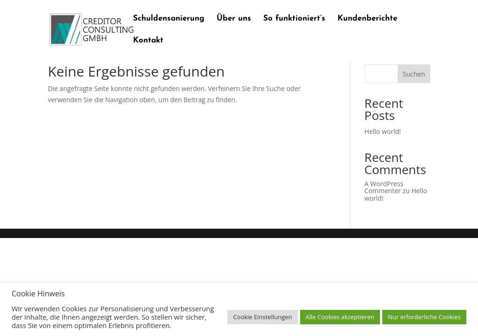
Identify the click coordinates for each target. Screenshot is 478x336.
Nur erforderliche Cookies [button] (424, 317)
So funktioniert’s (294, 18)
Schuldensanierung (168, 18)
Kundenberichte (367, 18)
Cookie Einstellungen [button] (262, 317)
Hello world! (383, 131)
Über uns (234, 18)
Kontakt (148, 40)
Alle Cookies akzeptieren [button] (340, 317)
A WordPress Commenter (384, 187)
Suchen (414, 74)
